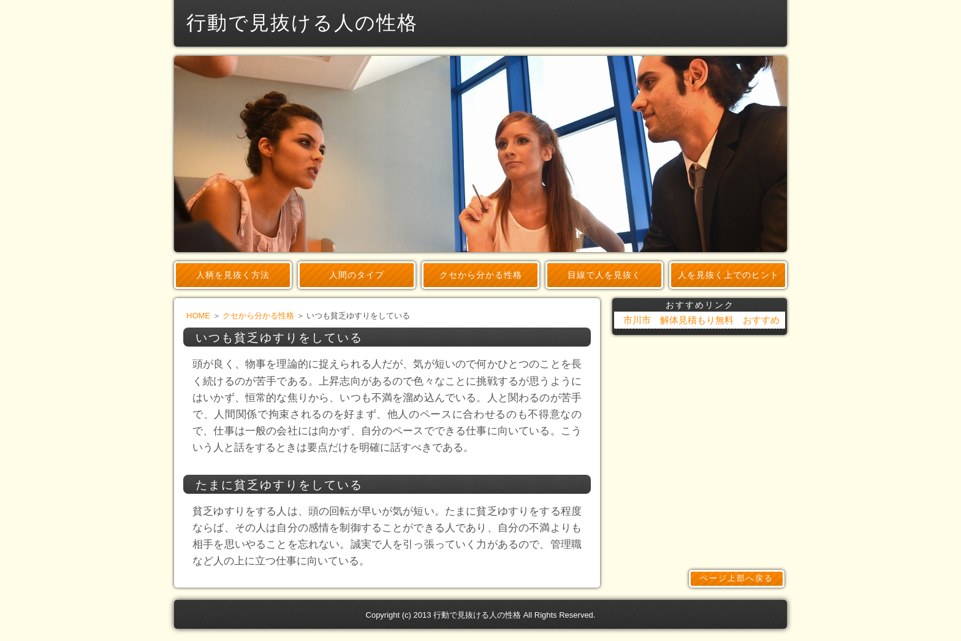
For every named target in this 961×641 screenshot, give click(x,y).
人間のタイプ (356, 275)
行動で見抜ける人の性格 (477, 615)
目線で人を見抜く (604, 275)
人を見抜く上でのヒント (728, 275)
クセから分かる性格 (480, 275)
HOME (198, 315)
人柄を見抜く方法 (233, 275)
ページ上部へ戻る (736, 578)
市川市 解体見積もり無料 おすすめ (701, 320)
